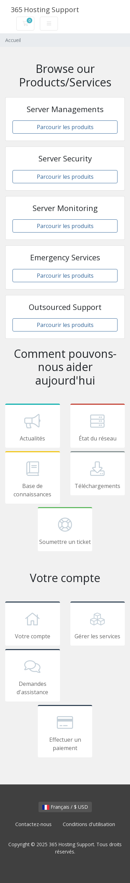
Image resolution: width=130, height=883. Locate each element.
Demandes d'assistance (32, 676)
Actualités (32, 427)
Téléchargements (97, 474)
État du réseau (97, 427)
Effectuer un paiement (65, 732)
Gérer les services (97, 624)
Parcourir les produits (65, 127)
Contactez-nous (33, 824)
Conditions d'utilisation (89, 824)
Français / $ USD (65, 807)
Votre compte (32, 624)
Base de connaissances (32, 478)
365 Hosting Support (45, 9)
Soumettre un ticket (65, 530)
